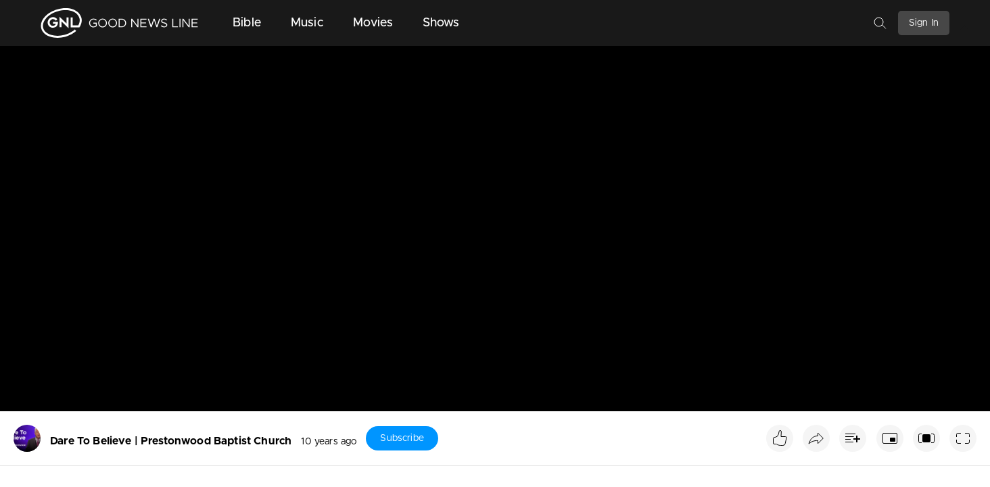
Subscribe (401, 438)
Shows (441, 23)
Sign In (924, 23)
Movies (373, 23)
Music (307, 23)
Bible (247, 23)
